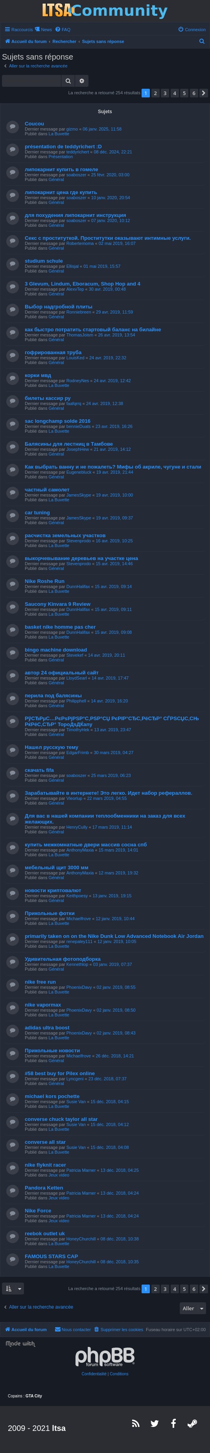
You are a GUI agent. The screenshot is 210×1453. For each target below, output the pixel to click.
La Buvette (59, 133)
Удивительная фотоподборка (63, 959)
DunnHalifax (78, 586)
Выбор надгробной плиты (58, 307)
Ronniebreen (78, 312)
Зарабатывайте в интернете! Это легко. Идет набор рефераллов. (108, 793)
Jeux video (59, 1175)
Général (56, 179)
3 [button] (165, 93)
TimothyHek (77, 729)
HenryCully (77, 827)
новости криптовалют (53, 890)
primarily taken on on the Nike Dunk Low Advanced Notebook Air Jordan (114, 936)
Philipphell (76, 700)
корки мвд (38, 375)
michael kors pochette (52, 1096)
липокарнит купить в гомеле (61, 169)
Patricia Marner (81, 1170)
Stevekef (74, 655)
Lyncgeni (75, 1078)
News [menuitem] (46, 29)
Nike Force (38, 1211)
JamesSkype (78, 495)
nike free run (40, 982)
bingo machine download (56, 650)
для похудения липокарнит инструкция (75, 215)
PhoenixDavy (79, 987)
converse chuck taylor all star (61, 1119)
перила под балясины (53, 695)
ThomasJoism (79, 334)
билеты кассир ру (48, 398)
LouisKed (75, 357)
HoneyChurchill (81, 1238)
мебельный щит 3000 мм (56, 867)
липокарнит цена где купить (61, 192)
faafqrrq (73, 403)
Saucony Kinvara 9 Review (57, 604)
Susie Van (76, 1101)
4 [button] (174, 93)
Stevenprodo (78, 540)
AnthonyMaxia (80, 850)
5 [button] (184, 93)
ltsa (58, 1428)
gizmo (72, 129)
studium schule (44, 261)
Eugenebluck (79, 472)
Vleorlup (74, 798)
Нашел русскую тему (51, 747)
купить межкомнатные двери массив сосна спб (86, 845)
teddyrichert (77, 151)
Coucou (34, 124)
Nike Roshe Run (44, 581)
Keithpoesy (77, 895)
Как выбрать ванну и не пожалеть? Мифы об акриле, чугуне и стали (113, 467)
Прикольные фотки (50, 913)
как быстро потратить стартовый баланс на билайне (93, 329)
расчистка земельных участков (65, 535)
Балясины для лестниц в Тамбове (69, 444)
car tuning (37, 512)
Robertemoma (80, 243)
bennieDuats (78, 426)
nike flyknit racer (45, 1165)
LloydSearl (76, 678)
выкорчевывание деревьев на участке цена (81, 558)
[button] (203, 93)
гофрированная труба (53, 352)
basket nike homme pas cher (60, 627)
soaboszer (76, 174)
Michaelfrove (78, 918)
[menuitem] (62, 29)
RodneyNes (77, 380)
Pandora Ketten (44, 1188)
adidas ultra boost (47, 1028)
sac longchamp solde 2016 (57, 421)
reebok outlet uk (45, 1233)
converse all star (45, 1142)
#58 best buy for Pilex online (60, 1073)
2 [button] (155, 93)
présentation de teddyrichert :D (63, 146)
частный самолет (47, 490)
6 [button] (194, 93)
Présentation (61, 156)
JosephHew (77, 449)
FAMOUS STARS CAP (51, 1256)
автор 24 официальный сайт (62, 673)
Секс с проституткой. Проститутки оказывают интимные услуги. (108, 238)
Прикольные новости (52, 1050)
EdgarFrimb (77, 752)
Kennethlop (77, 964)
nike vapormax (43, 1005)
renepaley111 (79, 941)
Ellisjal (72, 266)
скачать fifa (39, 770)
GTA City (34, 1396)
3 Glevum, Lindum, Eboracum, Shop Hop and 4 (82, 284)
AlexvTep (75, 289)
